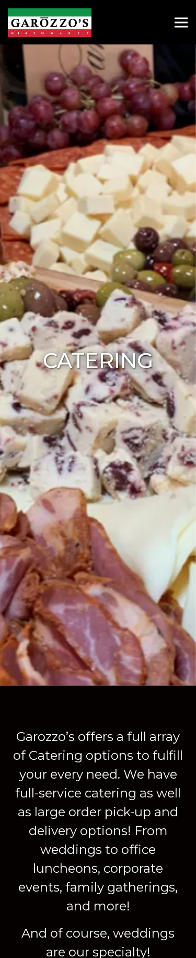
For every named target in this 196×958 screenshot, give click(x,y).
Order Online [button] (98, 944)
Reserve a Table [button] (98, 916)
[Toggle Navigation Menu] (181, 22)
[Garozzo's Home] (50, 22)
